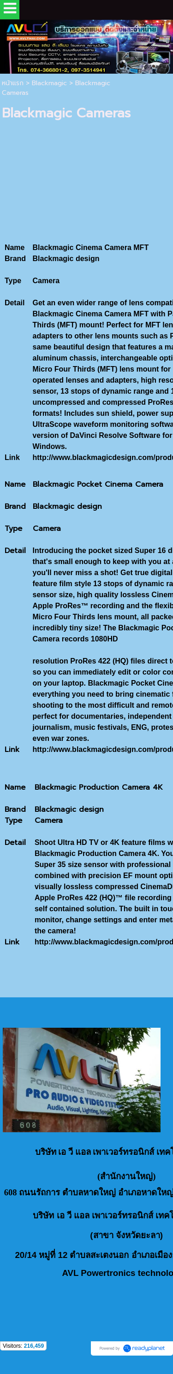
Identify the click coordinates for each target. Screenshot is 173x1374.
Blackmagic (49, 83)
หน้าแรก (13, 83)
